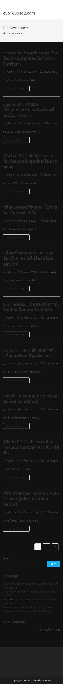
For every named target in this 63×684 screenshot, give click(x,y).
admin (10, 71)
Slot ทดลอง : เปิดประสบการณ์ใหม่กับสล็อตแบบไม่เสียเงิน (31, 307)
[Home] (4, 33)
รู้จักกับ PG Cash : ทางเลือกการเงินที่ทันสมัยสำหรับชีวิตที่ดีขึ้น (31, 447)
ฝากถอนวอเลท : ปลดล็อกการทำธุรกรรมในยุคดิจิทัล (27, 607)
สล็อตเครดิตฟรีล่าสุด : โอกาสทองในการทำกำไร (30, 210)
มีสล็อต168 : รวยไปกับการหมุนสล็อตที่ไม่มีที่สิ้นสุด (27, 611)
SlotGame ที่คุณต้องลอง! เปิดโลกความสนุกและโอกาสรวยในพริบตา (30, 58)
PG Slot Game (16, 33)
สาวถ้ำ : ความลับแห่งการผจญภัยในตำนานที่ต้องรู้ (30, 398)
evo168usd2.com (19, 13)
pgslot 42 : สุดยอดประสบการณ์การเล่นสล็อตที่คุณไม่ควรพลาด (28, 110)
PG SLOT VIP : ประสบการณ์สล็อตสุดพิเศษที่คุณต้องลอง (29, 352)
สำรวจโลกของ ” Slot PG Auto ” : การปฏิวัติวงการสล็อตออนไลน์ (31, 498)
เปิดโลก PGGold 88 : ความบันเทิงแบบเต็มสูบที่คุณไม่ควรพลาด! (30, 161)
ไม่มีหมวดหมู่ (50, 71)
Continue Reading (18, 89)
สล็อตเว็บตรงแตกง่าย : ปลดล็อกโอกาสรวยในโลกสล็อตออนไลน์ (28, 258)
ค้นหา (6, 558)
